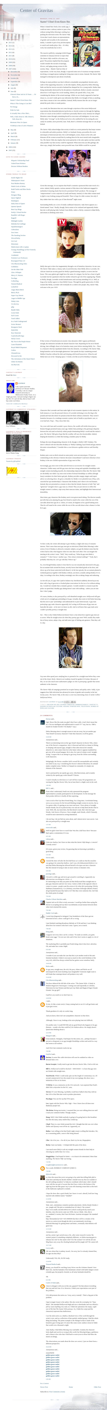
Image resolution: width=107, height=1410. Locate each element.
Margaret (49, 1036)
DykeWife (14, 330)
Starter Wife (75, 706)
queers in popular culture (51, 706)
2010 (10, 59)
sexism (66, 706)
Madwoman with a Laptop (20, 247)
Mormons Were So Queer (18, 122)
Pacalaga (14, 278)
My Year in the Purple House (20, 341)
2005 (10, 150)
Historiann (14, 244)
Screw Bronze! (16, 324)
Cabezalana (15, 229)
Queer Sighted (16, 198)
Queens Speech (16, 206)
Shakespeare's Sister (17, 180)
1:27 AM (48, 824)
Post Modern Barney (18, 183)
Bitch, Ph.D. (15, 292)
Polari (13, 192)
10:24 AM (48, 1347)
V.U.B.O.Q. (15, 304)
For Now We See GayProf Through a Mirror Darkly (67, 704)
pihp (12, 307)
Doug (48, 932)
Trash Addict (15, 318)
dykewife (49, 1174)
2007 (10, 69)
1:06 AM (48, 785)
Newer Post (44, 1387)
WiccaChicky (15, 238)
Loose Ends (15, 313)
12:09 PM (48, 998)
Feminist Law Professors (19, 258)
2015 (10, 42)
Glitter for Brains (17, 362)
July (12, 88)
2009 (10, 62)
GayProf (49, 1054)
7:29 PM (48, 1162)
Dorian (48, 719)
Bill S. (48, 788)
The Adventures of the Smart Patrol (23, 359)
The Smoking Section (18, 235)
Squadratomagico (17, 227)
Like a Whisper (16, 272)
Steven (48, 857)
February (14, 140)
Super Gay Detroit (17, 295)
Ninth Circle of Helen (18, 186)
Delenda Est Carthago (18, 224)
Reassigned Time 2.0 (18, 261)
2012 (10, 52)
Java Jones (14, 232)
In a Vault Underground (19, 321)
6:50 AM (48, 871)
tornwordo (49, 827)
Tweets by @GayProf (13, 461)
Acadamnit (14, 255)
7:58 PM (48, 1171)
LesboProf (14, 287)
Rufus (48, 966)
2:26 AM (48, 1379)
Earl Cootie (15, 315)
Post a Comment (44, 1383)
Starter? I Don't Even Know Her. (21, 100)
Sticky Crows (15, 339)
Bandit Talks (15, 310)
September (14, 81)
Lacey (48, 1248)
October (13, 78)
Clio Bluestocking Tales (19, 264)
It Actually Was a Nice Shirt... (20, 113)
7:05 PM (48, 1051)
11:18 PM (48, 1199)
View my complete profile (17, 404)
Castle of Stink (51, 1283)
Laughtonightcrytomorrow (54, 1165)
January (13, 143)
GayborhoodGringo (17, 336)
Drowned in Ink (16, 356)
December (14, 72)
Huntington (15, 201)
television (85, 706)
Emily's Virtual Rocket (18, 212)
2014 (10, 46)
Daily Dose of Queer (18, 203)
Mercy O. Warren (17, 275)
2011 (10, 56)
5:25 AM (48, 854)
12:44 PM (48, 1261)
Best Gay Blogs (16, 209)
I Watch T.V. (93, 704)
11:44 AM (48, 977)
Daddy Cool (50, 913)
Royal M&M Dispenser (19, 347)
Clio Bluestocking (52, 980)
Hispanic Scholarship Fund (20, 160)
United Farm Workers (18, 163)
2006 (10, 147)
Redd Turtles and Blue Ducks (21, 189)
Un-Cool (14, 241)
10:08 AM (48, 963)
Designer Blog (16, 195)
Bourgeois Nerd (16, 327)
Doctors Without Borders (19, 166)
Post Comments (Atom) (57, 1392)
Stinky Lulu (15, 301)
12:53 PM (48, 1032)
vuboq (48, 839)
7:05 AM (48, 910)
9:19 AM (48, 949)
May (12, 130)
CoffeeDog (15, 281)
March (13, 136)
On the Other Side (17, 269)
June (12, 91)
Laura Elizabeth (16, 344)
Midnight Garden (17, 221)
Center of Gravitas (36, 10)
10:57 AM (48, 1245)
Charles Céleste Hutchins (54, 899)
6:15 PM (48, 1280)
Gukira (13, 350)
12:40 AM (48, 737)
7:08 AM (48, 928)
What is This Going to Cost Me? (21, 103)
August (13, 85)
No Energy (13, 107)
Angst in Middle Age (18, 298)
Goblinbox (14, 267)
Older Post (97, 1387)
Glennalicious (15, 353)
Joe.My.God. (15, 365)
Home (71, 1387)
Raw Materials (16, 333)
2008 (10, 66)
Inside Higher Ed (16, 178)
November (14, 75)
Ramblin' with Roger (18, 215)
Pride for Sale (14, 110)
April (13, 133)
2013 (10, 49)
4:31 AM (48, 836)
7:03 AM (48, 896)
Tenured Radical (51, 1264)
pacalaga (49, 874)
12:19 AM (48, 1229)
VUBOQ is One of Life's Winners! (21, 126)
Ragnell (13, 218)
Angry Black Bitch (17, 290)
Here (14, 375)
